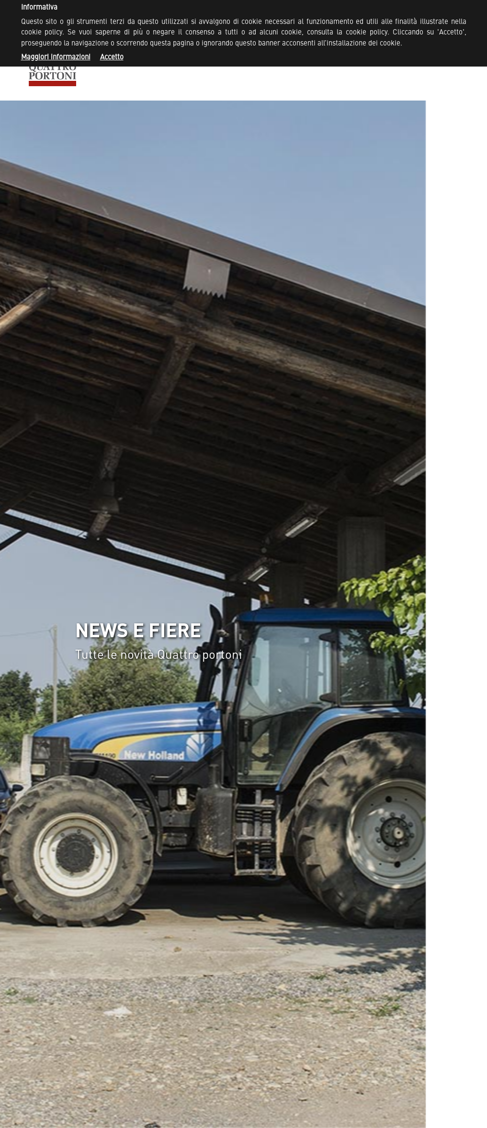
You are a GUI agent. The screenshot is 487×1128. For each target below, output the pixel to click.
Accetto (112, 57)
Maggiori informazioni (56, 57)
